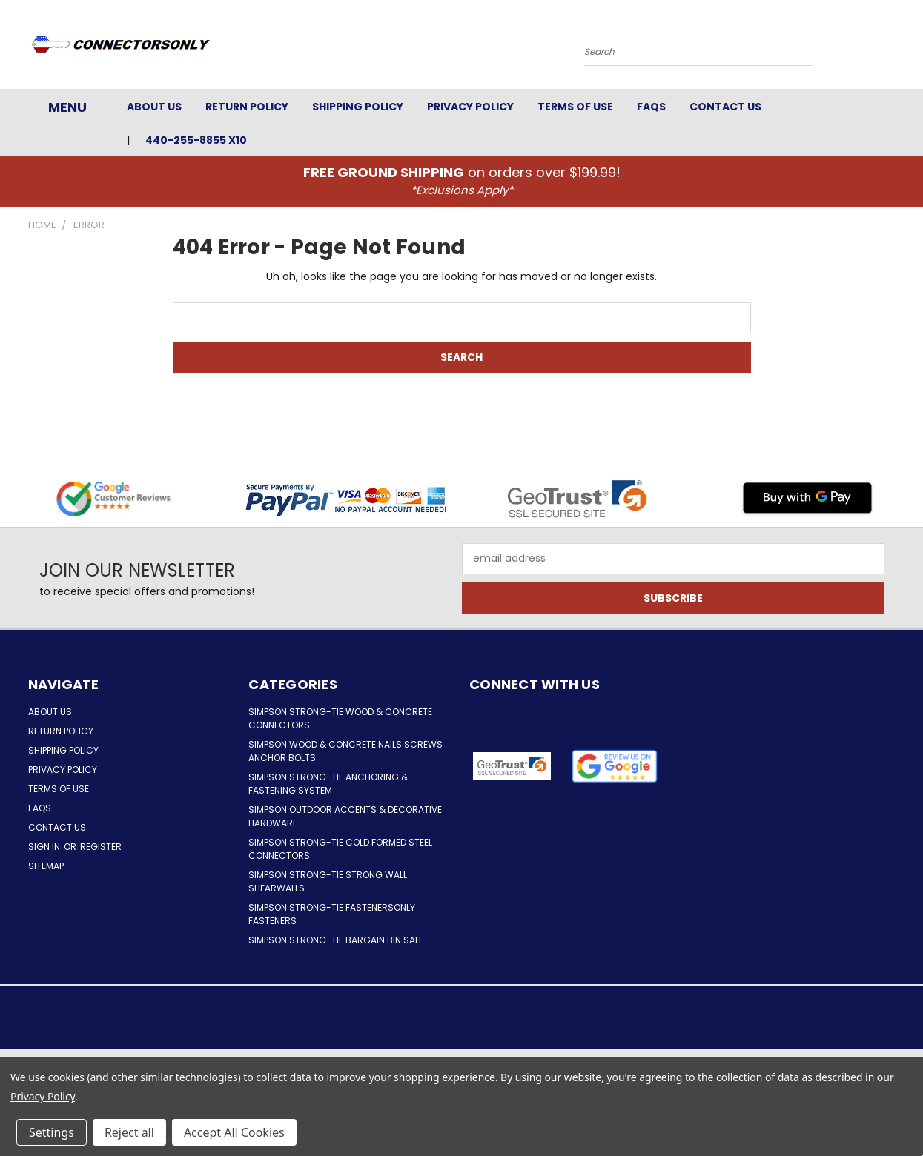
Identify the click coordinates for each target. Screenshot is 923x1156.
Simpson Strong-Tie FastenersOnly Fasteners (331, 914)
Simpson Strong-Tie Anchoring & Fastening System (328, 784)
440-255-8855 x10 (196, 140)
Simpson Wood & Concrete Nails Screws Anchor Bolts (345, 751)
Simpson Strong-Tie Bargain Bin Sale (335, 940)
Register (101, 846)
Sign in (45, 846)
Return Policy (246, 106)
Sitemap (46, 866)
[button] (614, 766)
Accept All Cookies (234, 1132)
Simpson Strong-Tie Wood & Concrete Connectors (340, 718)
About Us (154, 106)
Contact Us (725, 106)
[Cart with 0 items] (891, 48)
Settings (51, 1132)
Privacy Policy (470, 106)
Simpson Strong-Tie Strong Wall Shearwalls (327, 881)
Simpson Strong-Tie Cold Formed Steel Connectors (340, 849)
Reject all (129, 1132)
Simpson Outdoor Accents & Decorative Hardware (345, 816)
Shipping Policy (357, 106)
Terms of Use (575, 106)
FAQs (651, 106)
